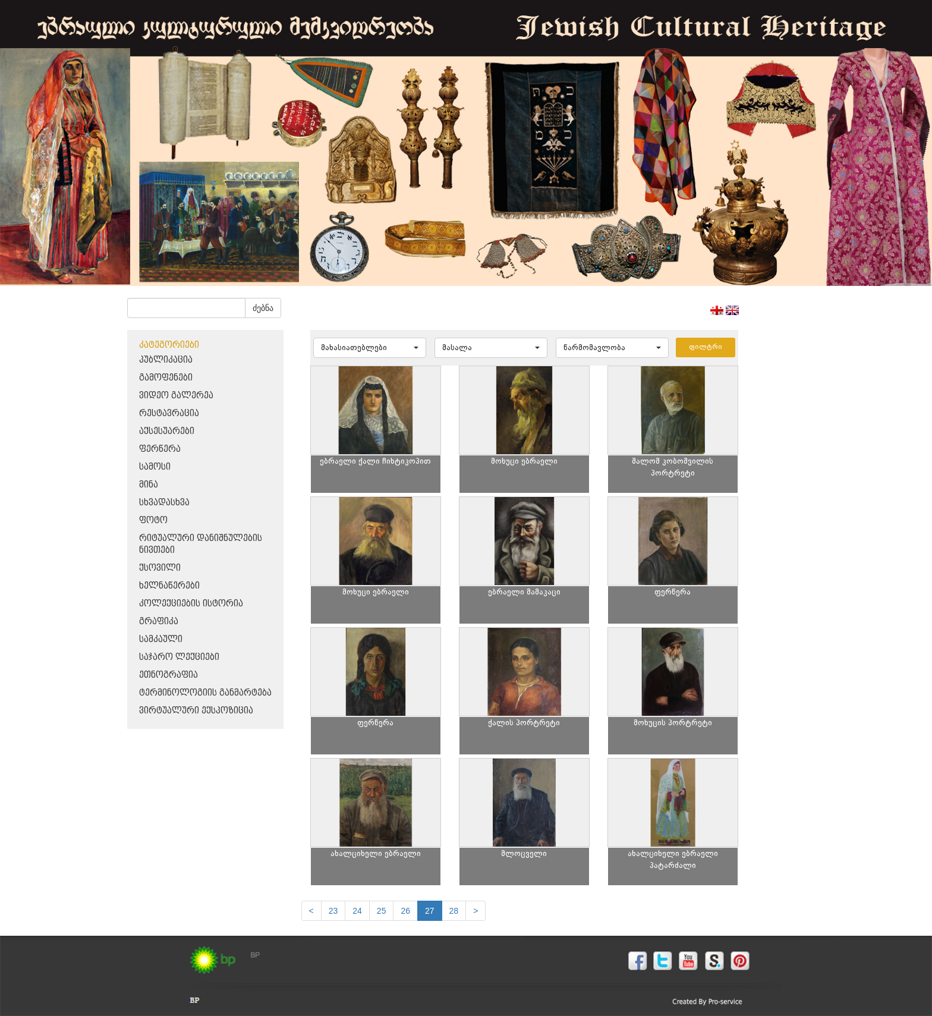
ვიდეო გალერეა (176, 396)
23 (333, 911)
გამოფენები (166, 378)
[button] (369, 348)
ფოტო (153, 520)
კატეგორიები (169, 345)
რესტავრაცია (169, 413)
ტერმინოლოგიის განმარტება (205, 693)
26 (405, 911)
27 (429, 911)
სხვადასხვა (164, 503)
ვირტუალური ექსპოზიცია (196, 711)
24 (357, 911)
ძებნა (263, 308)
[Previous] (311, 911)
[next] (475, 911)
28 (454, 911)
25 (381, 911)
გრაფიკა (158, 621)
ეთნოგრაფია (168, 675)
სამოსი (155, 467)
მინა (148, 485)
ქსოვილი (160, 568)
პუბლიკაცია (166, 360)
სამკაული (160, 639)
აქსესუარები (166, 431)
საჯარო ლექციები (179, 657)
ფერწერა (160, 449)
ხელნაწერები (169, 586)
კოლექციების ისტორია (191, 604)
